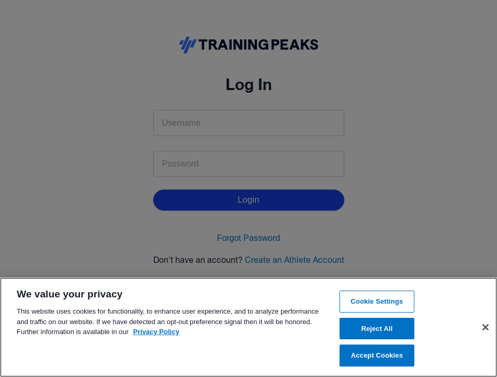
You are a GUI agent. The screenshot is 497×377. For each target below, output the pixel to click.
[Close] (485, 327)
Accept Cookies (377, 355)
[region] (248, 327)
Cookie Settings (377, 301)
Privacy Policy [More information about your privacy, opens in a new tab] (156, 332)
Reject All (376, 328)
